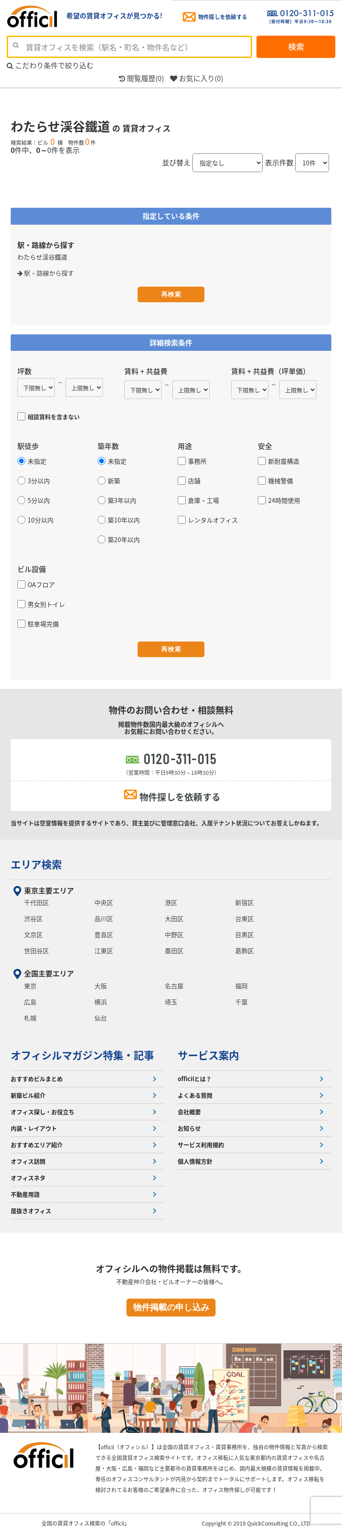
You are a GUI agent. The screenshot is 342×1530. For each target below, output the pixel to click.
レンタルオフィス (213, 519)
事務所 (197, 460)
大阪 (100, 982)
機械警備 (280, 480)
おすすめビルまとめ (37, 1075)
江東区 (103, 947)
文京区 (33, 931)
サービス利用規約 (201, 1141)
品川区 (103, 915)
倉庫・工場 (203, 499)
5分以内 (39, 499)
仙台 (100, 1014)
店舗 (194, 480)
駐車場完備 (43, 622)
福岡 (241, 982)
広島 (30, 998)
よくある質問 (195, 1092)
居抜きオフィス (31, 1207)
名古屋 (174, 982)
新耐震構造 (283, 460)
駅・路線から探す (45, 272)
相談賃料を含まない (54, 416)
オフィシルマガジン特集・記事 (82, 1051)
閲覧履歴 (141, 78)
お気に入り (196, 78)
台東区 (244, 915)
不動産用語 (25, 1191)
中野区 (174, 931)
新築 (114, 480)
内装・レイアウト (34, 1125)
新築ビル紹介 (28, 1092)
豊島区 (103, 931)
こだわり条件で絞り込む (50, 65)
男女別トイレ (46, 603)
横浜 (100, 998)
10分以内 (40, 519)
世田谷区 (36, 947)
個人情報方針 (195, 1158)
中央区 (103, 899)
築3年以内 (122, 499)
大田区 (174, 915)
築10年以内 (124, 519)
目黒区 (244, 931)
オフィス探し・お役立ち (42, 1108)
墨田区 (174, 947)
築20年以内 (124, 539)
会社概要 (189, 1108)
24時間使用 (284, 499)
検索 (296, 47)
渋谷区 (33, 915)
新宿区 (244, 899)
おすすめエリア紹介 (37, 1141)
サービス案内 (208, 1051)
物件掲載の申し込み (171, 1304)
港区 (171, 899)
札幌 (30, 1014)
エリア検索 (36, 860)
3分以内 (39, 480)
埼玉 (171, 998)
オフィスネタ (28, 1174)
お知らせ (189, 1125)
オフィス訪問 (28, 1158)
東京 (30, 982)
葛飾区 (244, 947)
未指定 (37, 460)
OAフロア (41, 583)
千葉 (241, 998)
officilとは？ (195, 1075)
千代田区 (36, 899)
